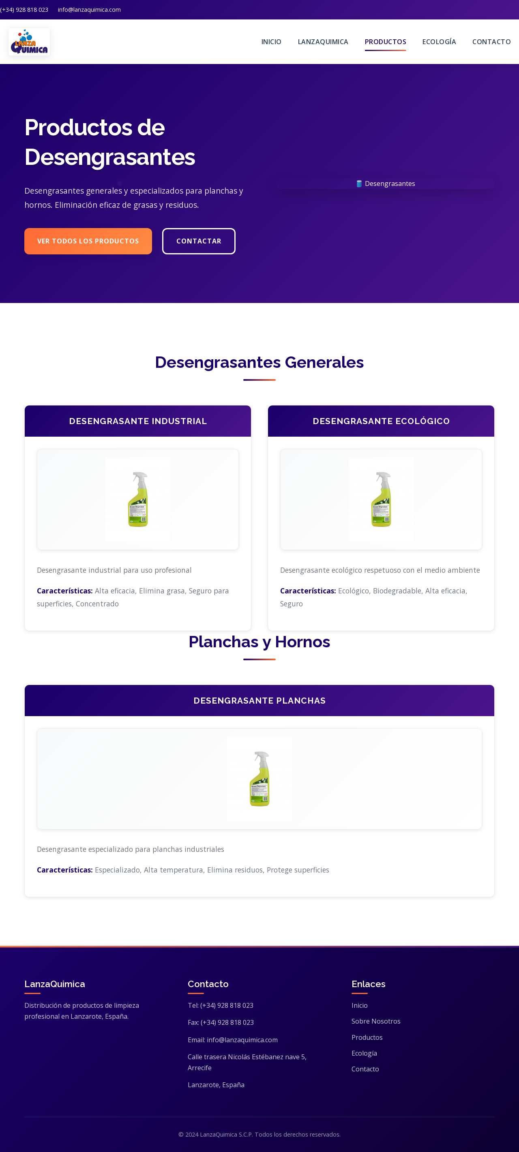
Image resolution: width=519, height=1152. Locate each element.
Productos (386, 41)
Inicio (272, 41)
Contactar (198, 241)
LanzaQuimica (323, 41)
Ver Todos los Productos (88, 241)
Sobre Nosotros (376, 1021)
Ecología (439, 41)
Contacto (491, 41)
